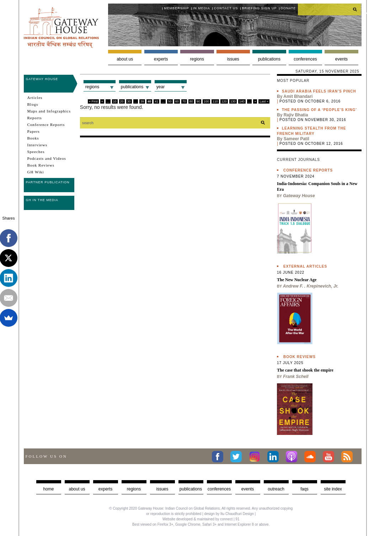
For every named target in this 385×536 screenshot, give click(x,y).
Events (341, 59)
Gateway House (42, 79)
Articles (35, 97)
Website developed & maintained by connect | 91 (200, 519)
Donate (288, 8)
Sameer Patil (296, 138)
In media (201, 8)
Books (33, 138)
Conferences (305, 59)
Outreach (276, 489)
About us (125, 59)
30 (129, 101)
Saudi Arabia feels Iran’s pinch (319, 91)
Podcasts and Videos (46, 158)
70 (184, 101)
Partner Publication (48, 182)
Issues (233, 59)
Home (48, 489)
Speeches (36, 151)
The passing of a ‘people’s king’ (319, 110)
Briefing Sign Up (259, 8)
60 (177, 101)
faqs (304, 489)
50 (170, 101)
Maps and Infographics (49, 111)
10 (115, 101)
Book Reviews (40, 165)
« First (93, 101)
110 (215, 101)
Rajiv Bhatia (296, 114)
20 (122, 101)
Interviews (37, 145)
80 (191, 101)
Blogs (32, 104)
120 (224, 101)
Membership (176, 8)
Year (160, 86)
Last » (264, 101)
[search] (329, 9)
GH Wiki (35, 172)
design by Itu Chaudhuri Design (229, 514)
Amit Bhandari (297, 96)
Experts (161, 59)
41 (156, 101)
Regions (197, 59)
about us (77, 489)
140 (242, 101)
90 (198, 101)
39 (142, 101)
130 (233, 101)
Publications (269, 59)
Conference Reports (46, 124)
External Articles (305, 266)
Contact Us (226, 8)
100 (206, 101)
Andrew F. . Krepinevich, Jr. (310, 286)
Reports (34, 118)
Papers (33, 131)
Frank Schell (295, 376)
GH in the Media (42, 200)
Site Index (333, 489)
